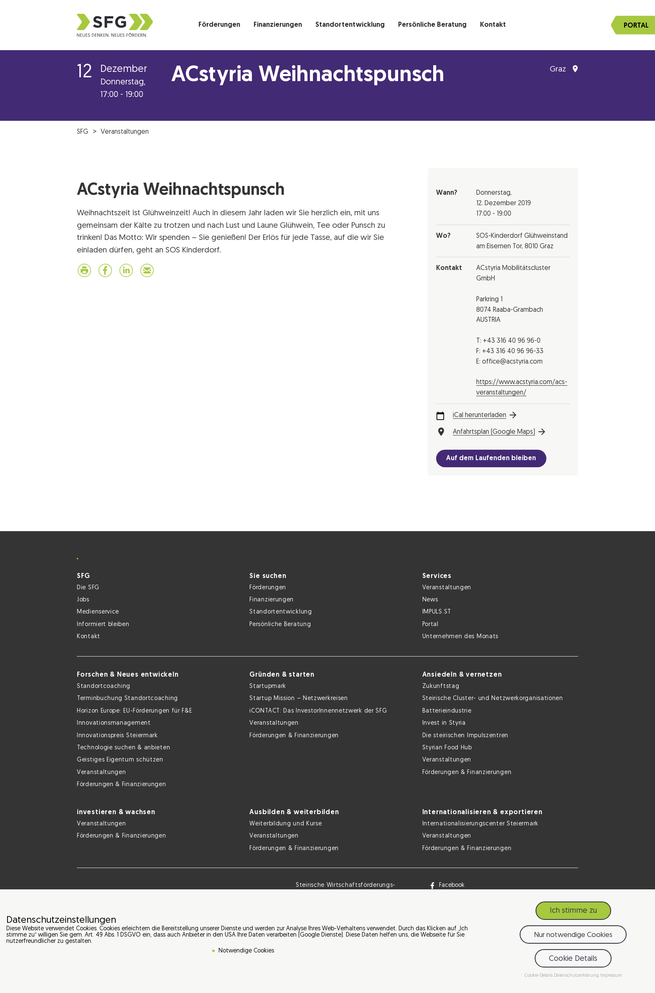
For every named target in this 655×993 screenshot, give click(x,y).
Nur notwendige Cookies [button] (573, 935)
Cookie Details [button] (573, 959)
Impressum (611, 975)
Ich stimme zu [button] (573, 911)
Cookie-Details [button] (539, 975)
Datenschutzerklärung (577, 975)
